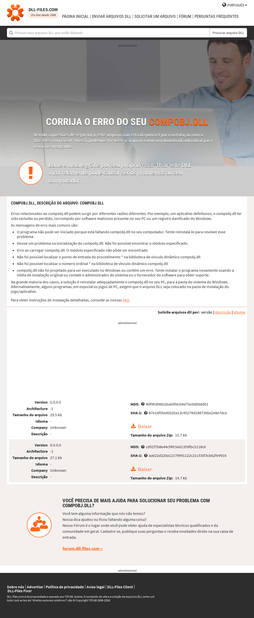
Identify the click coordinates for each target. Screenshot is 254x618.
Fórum (185, 16)
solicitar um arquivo (155, 16)
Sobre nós (15, 587)
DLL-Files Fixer (19, 591)
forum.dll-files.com (81, 548)
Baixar (145, 426)
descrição (223, 312)
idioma (239, 312)
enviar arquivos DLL (111, 16)
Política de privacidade (65, 587)
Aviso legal (95, 587)
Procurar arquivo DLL (228, 32)
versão (206, 312)
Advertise (35, 587)
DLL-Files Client (120, 587)
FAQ (126, 299)
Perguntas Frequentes (216, 16)
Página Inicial (75, 16)
